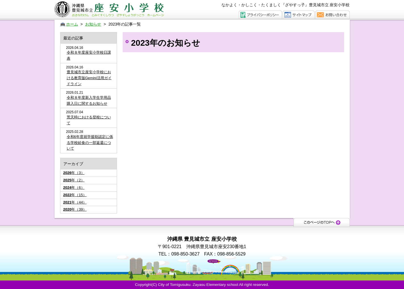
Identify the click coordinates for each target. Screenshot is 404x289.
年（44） (75, 202)
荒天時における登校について (89, 120)
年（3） (74, 173)
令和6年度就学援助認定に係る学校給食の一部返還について (90, 143)
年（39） (75, 209)
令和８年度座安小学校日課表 (89, 55)
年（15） (75, 195)
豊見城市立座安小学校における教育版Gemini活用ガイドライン (89, 78)
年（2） (74, 180)
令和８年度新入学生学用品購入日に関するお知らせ (89, 100)
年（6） (74, 187)
